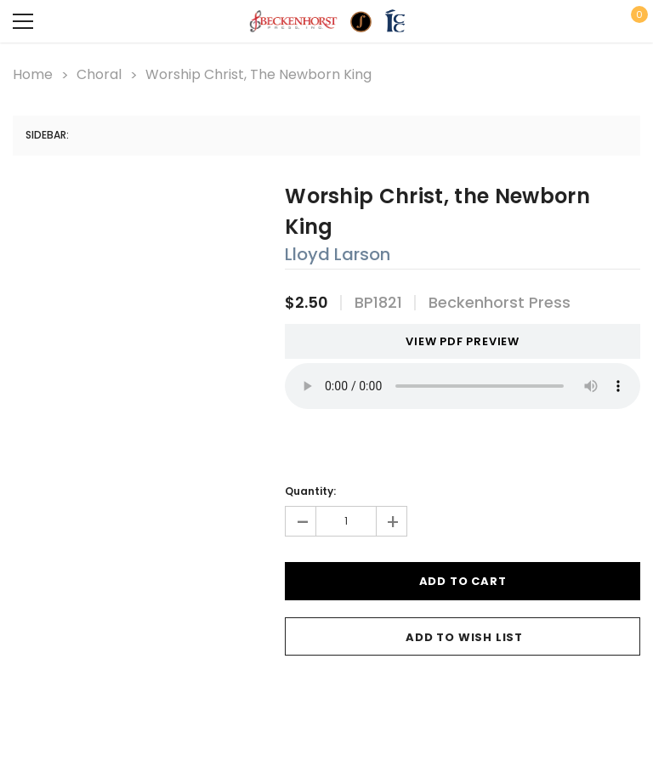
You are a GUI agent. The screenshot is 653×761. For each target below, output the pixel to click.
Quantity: (310, 491)
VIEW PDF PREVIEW (456, 341)
